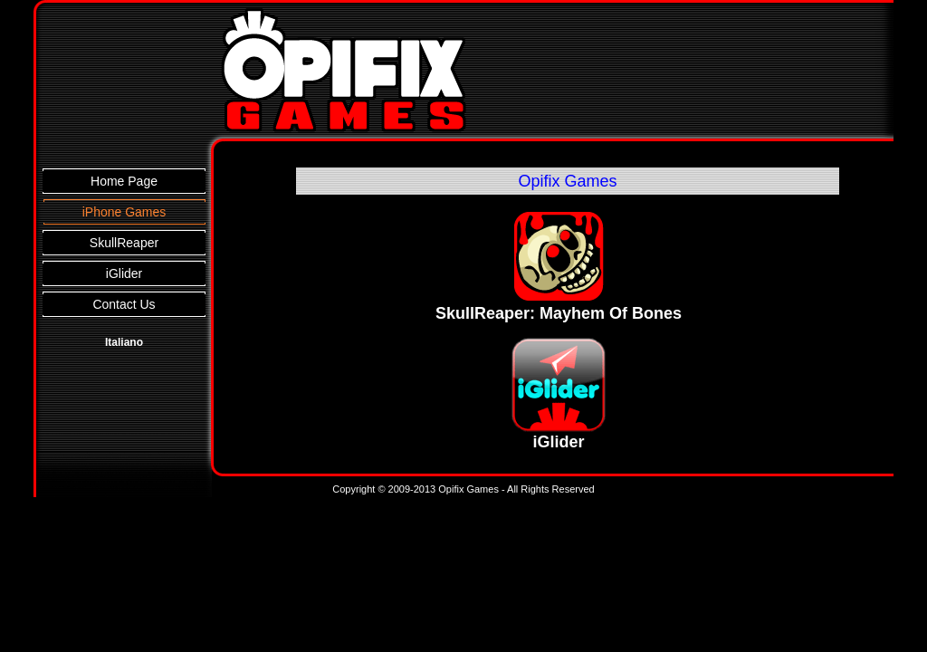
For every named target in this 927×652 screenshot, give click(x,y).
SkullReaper (124, 242)
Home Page (124, 181)
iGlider (124, 273)
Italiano (124, 342)
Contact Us (123, 304)
